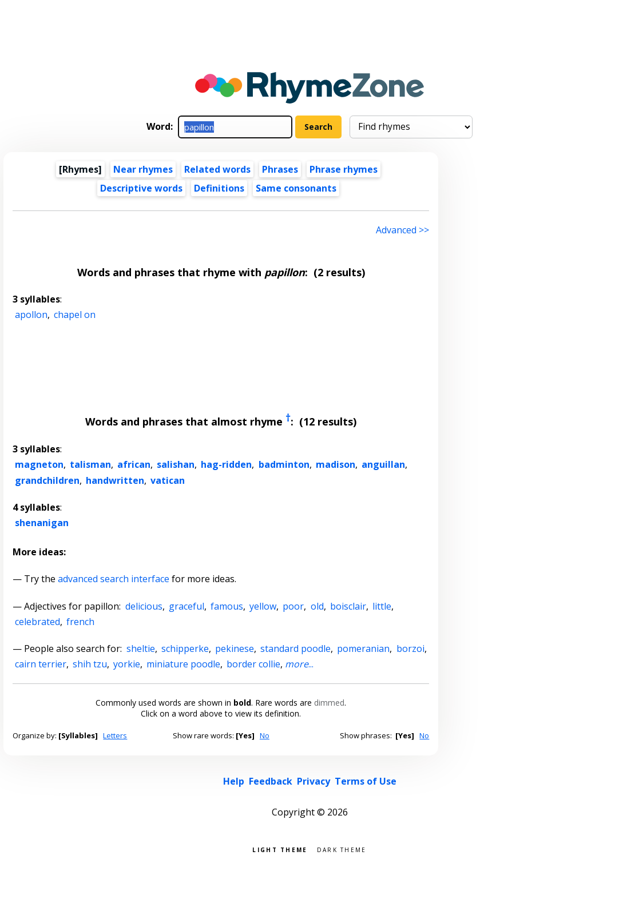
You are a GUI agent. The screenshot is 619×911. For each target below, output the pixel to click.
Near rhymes (143, 169)
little (381, 606)
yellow (262, 606)
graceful (186, 606)
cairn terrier (40, 664)
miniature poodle (183, 664)
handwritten (115, 480)
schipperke (185, 648)
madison (335, 464)
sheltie (140, 648)
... (299, 664)
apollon (31, 314)
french (80, 621)
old (317, 606)
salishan (176, 464)
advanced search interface (113, 578)
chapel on (75, 314)
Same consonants (296, 188)
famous (227, 606)
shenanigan (42, 522)
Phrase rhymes (344, 169)
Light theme (279, 849)
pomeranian (363, 648)
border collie (253, 664)
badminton (284, 464)
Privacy (313, 781)
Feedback (270, 781)
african (133, 464)
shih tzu (90, 664)
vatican (167, 480)
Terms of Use (365, 781)
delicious (143, 606)
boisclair (348, 606)
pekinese (234, 648)
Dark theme (342, 849)
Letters (115, 735)
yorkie (126, 664)
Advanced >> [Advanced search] (402, 230)
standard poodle (295, 648)
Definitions (219, 188)
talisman (90, 464)
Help (233, 781)
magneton (39, 464)
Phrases (280, 169)
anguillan (383, 464)
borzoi (410, 648)
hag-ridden (226, 464)
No (264, 735)
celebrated (37, 621)
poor (293, 606)
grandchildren (47, 480)
